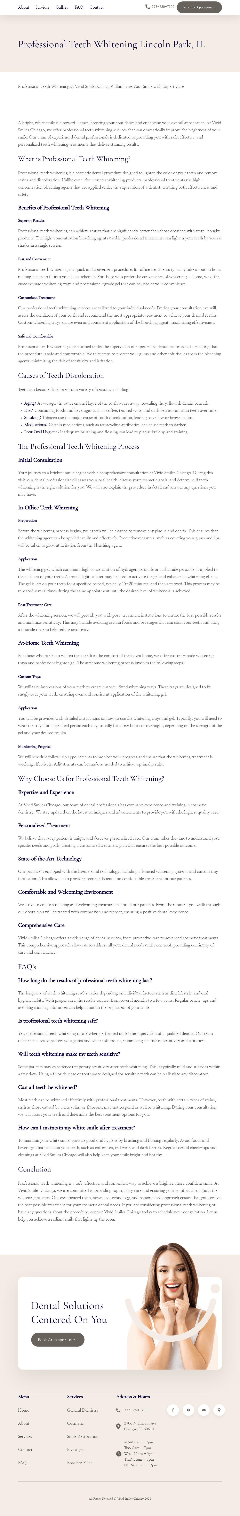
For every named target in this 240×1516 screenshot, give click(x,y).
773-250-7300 (159, 6)
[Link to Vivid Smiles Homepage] (36, 1497)
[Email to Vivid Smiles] (204, 1410)
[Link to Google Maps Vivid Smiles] (219, 1410)
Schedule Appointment (199, 7)
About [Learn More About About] (23, 7)
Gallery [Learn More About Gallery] (62, 7)
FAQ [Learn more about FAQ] (22, 1463)
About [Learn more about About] (23, 1423)
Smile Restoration (82, 1437)
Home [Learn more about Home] (23, 1410)
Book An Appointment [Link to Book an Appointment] (58, 1340)
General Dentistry (83, 1410)
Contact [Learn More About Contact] (96, 7)
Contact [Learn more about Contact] (25, 1450)
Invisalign (75, 1450)
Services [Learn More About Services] (42, 7)
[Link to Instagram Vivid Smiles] (188, 1410)
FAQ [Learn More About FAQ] (79, 7)
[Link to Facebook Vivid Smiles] (173, 1410)
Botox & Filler (79, 1463)
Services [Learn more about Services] (25, 1437)
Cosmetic (75, 1423)
